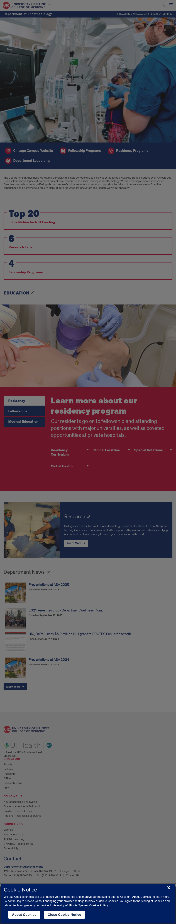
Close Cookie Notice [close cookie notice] (64, 914)
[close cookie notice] (168, 888)
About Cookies (24, 914)
